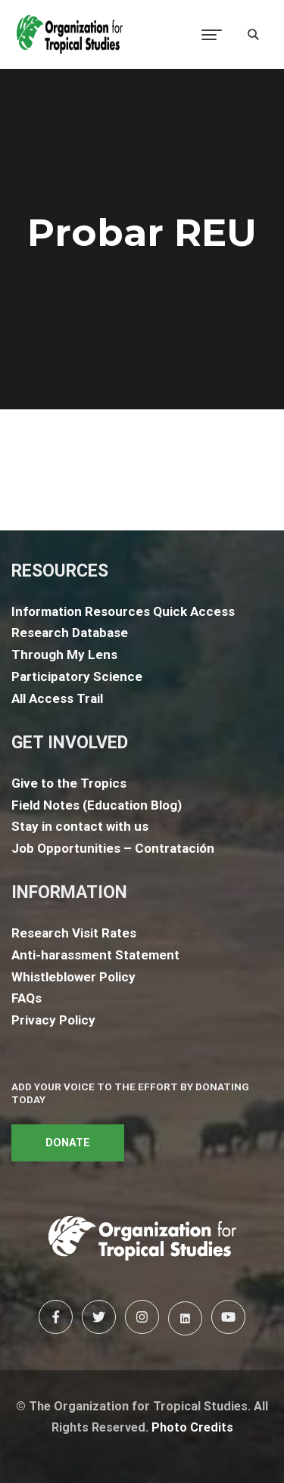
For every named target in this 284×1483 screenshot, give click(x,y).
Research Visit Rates (73, 932)
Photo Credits (192, 1427)
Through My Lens (64, 654)
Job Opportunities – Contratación (112, 848)
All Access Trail (57, 698)
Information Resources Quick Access (123, 611)
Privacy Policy (53, 1020)
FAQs (26, 998)
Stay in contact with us (79, 826)
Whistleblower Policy (73, 976)
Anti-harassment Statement (95, 954)
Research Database (69, 632)
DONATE (67, 1142)
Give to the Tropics (68, 783)
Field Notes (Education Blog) (96, 805)
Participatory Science (76, 676)
